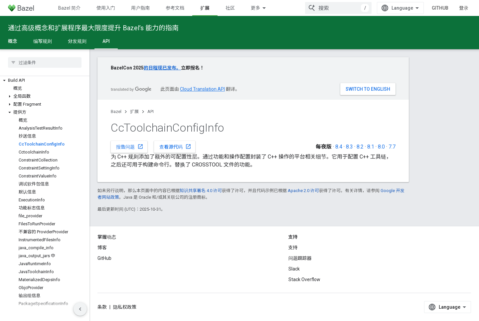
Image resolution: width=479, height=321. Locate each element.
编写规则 (42, 41)
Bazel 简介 (69, 8)
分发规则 (77, 41)
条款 (102, 307)
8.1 (370, 147)
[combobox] (338, 8)
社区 (230, 8)
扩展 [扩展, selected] (205, 8)
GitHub (440, 8)
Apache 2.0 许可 (303, 190)
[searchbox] (44, 62)
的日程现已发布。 (162, 67)
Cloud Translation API (202, 89)
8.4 (338, 147)
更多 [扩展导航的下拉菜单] (255, 8)
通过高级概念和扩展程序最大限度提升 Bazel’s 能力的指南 (93, 28)
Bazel (116, 111)
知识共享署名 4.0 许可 (201, 190)
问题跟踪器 (300, 258)
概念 (12, 41)
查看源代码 (175, 147)
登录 (463, 8)
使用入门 (105, 8)
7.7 (392, 147)
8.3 (349, 147)
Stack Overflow (304, 279)
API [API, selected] (106, 41)
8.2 (360, 147)
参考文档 (175, 8)
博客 (102, 247)
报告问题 (129, 147)
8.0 (381, 147)
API (150, 111)
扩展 (134, 111)
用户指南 (140, 8)
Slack (294, 268)
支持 (293, 247)
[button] (44, 80)
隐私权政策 (124, 307)
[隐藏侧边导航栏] (80, 309)
